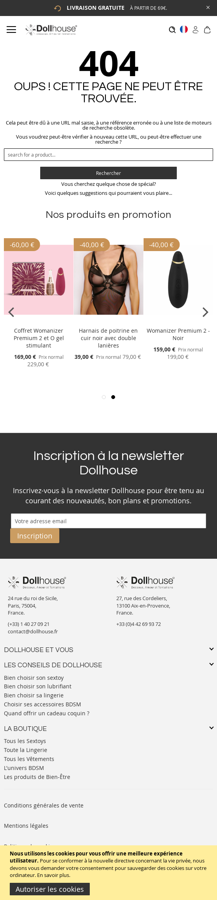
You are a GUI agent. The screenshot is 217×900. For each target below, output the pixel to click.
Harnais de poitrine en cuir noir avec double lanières (108, 338)
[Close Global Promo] (207, 7)
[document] (109, 872)
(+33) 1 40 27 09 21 (29, 623)
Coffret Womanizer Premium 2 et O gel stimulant (39, 338)
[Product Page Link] (39, 321)
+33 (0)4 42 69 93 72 (138, 623)
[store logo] (51, 30)
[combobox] (108, 154)
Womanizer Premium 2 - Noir (178, 334)
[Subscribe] (34, 535)
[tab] (108, 650)
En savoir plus (53, 875)
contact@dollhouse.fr (33, 631)
